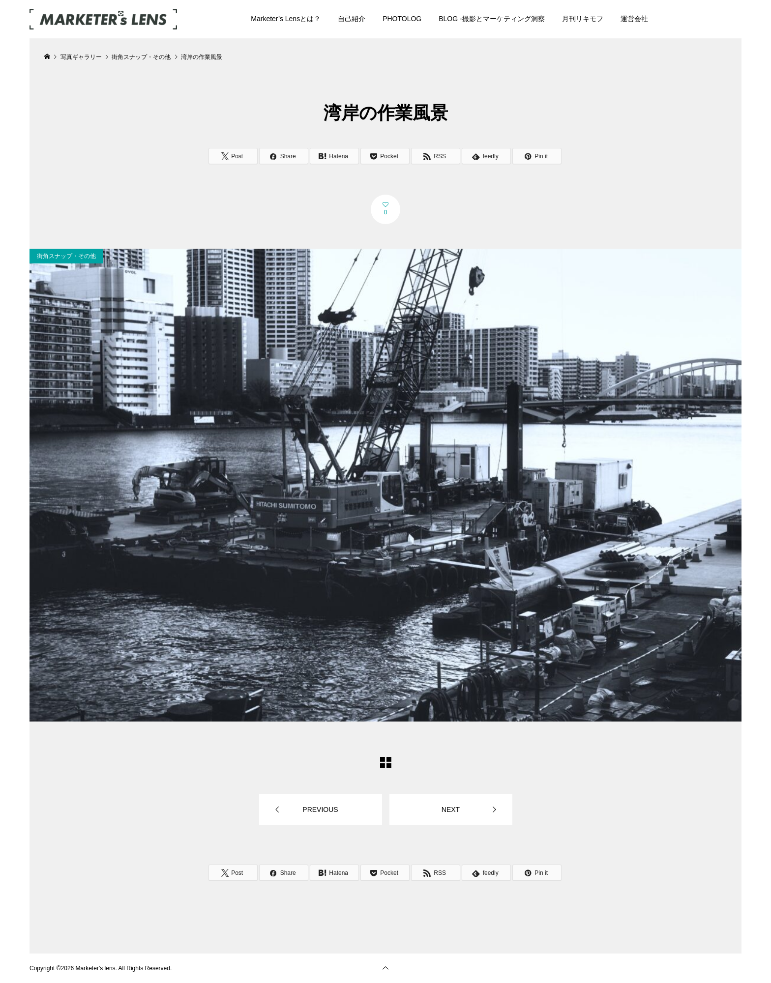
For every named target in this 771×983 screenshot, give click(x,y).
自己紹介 (351, 19)
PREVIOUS (320, 809)
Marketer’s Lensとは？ (286, 19)
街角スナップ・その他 (66, 256)
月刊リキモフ (582, 19)
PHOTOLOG (402, 19)
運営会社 (634, 19)
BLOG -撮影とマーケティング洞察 (491, 19)
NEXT (451, 809)
